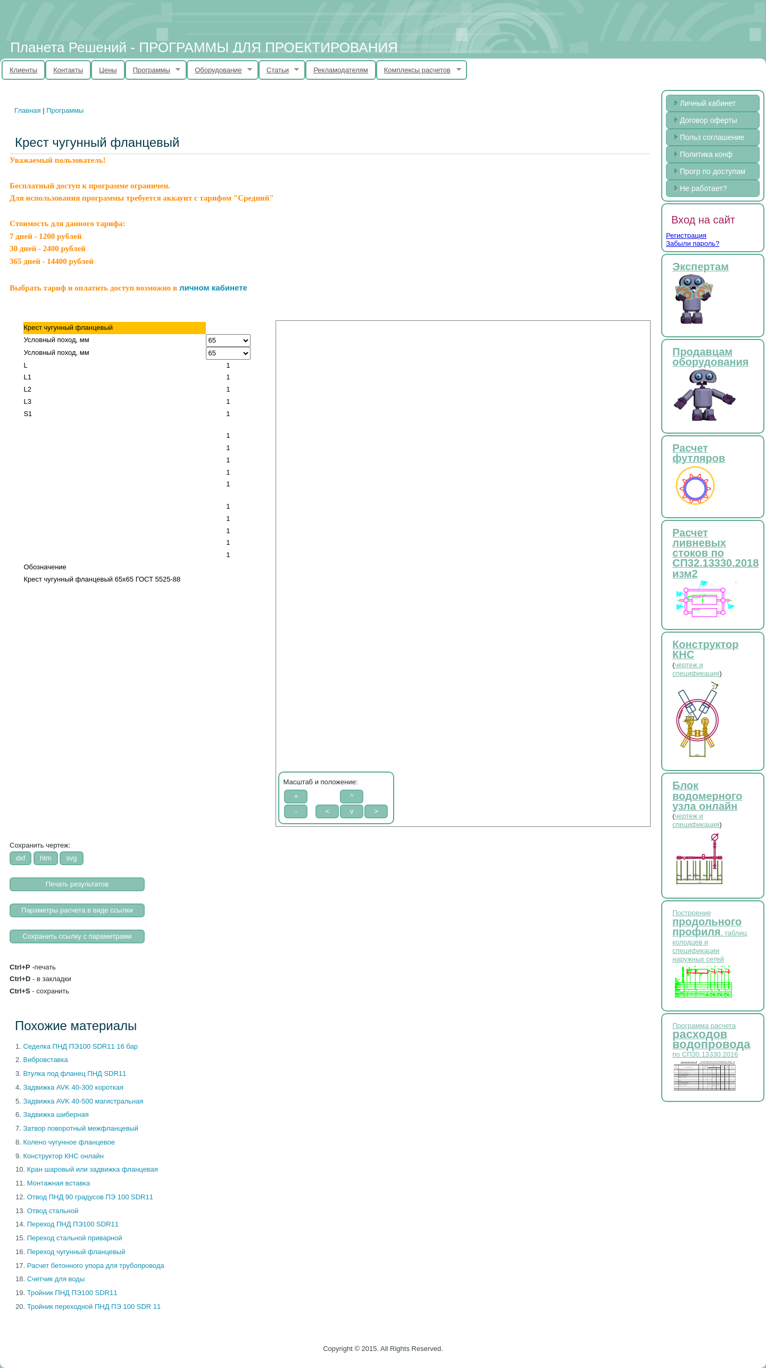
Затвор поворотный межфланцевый (80, 1128)
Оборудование (219, 70)
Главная (27, 110)
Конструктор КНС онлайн (63, 1156)
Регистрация (686, 235)
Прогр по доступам (712, 171)
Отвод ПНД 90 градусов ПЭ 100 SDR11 (90, 1197)
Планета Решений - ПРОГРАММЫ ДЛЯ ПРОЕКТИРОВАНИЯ (204, 47)
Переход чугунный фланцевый (76, 1252)
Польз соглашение (712, 137)
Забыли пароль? (692, 243)
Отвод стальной (53, 1211)
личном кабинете (213, 287)
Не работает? (703, 188)
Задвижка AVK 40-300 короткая (73, 1087)
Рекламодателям (340, 70)
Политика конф (706, 154)
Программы (153, 70)
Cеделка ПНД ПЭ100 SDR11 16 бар (80, 1046)
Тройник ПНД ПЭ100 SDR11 (72, 1293)
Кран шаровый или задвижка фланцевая (92, 1169)
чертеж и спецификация (695, 669)
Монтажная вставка (58, 1183)
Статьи (279, 70)
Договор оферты (708, 120)
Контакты (68, 70)
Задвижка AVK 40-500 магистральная (83, 1101)
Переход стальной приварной (74, 1238)
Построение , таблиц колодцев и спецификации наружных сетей (709, 936)
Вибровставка (45, 1060)
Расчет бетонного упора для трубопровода (95, 1266)
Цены (107, 70)
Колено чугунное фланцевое (68, 1142)
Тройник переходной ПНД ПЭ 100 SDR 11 (94, 1307)
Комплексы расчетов (418, 70)
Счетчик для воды (56, 1279)
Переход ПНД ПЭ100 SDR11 (73, 1224)
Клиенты (23, 70)
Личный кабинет (708, 103)
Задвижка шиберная (55, 1114)
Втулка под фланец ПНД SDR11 (74, 1073)
